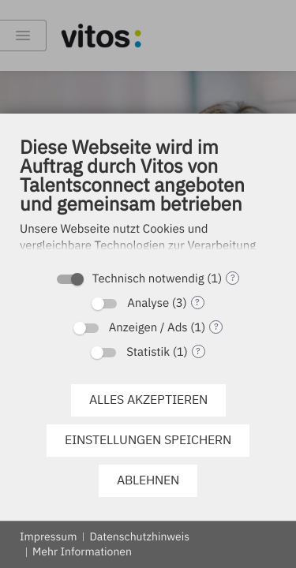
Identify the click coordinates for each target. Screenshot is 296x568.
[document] (148, 198)
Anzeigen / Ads (148, 327)
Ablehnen (148, 480)
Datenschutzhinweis (139, 536)
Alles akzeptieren (148, 399)
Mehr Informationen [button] (82, 551)
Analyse (148, 303)
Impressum (48, 536)
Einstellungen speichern (148, 439)
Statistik (148, 352)
